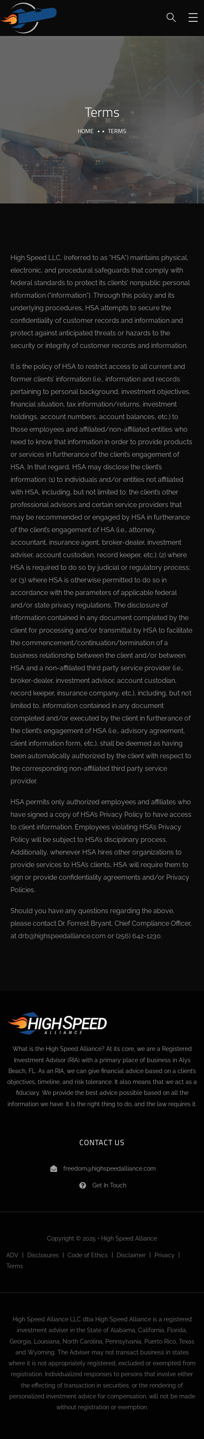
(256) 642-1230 (138, 936)
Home (86, 130)
